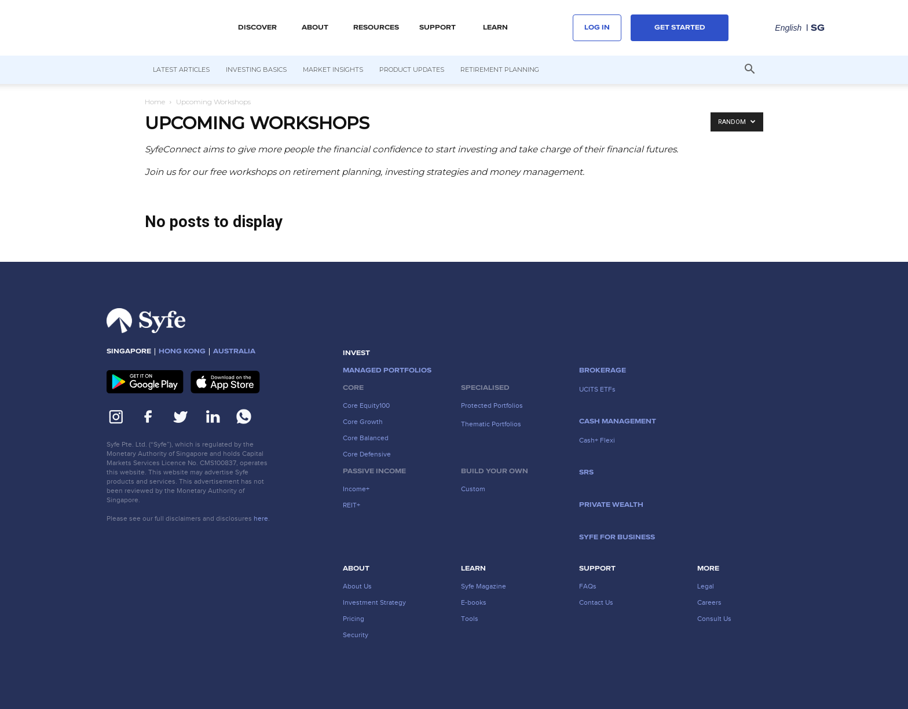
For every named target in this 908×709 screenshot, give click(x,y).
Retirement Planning (499, 69)
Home (155, 101)
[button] (749, 70)
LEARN (495, 27)
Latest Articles (181, 69)
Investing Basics (256, 69)
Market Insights (333, 69)
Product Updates (411, 69)
